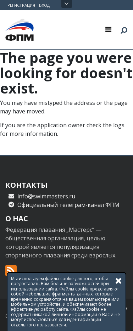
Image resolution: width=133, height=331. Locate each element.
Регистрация (21, 5)
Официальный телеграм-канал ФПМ (68, 205)
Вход (44, 5)
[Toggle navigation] (108, 28)
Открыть (66, 4)
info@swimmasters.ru (46, 196)
